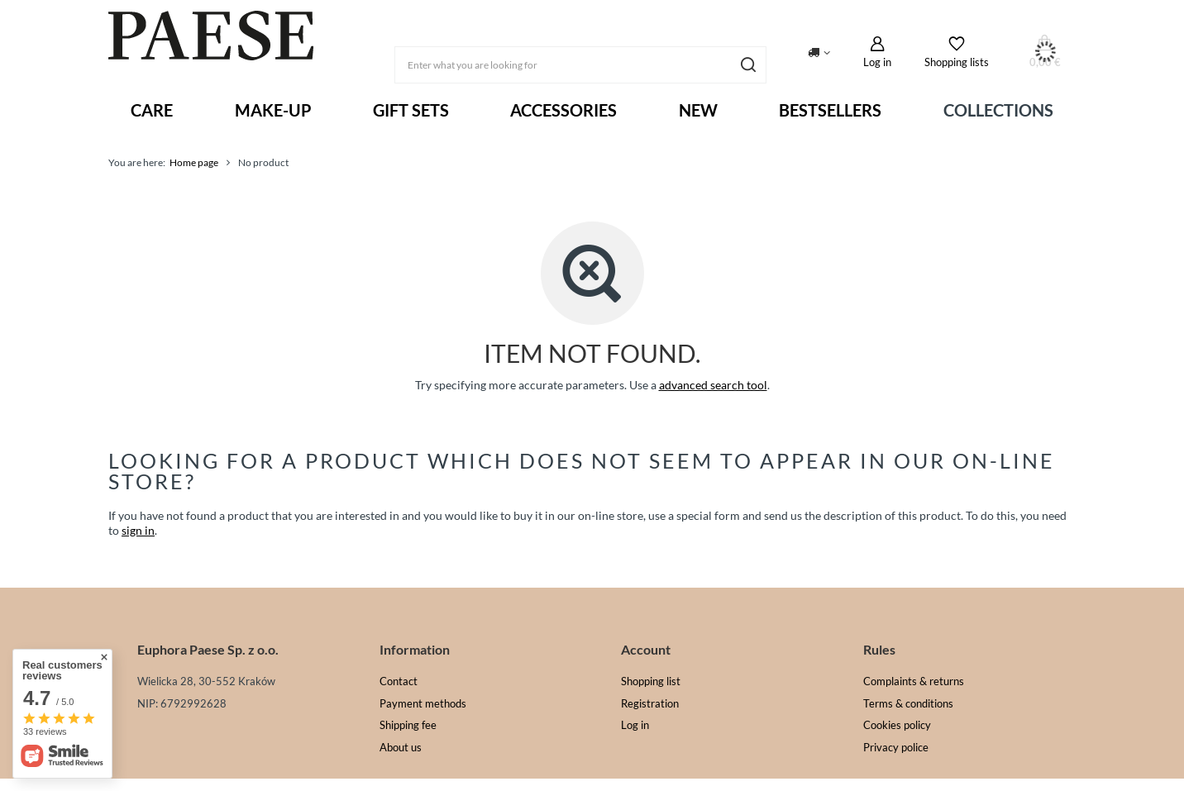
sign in (138, 530)
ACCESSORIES (563, 110)
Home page (193, 162)
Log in (877, 62)
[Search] (747, 64)
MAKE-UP (273, 110)
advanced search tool (713, 385)
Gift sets (411, 110)
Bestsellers (830, 110)
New (698, 110)
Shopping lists (956, 62)
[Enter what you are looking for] (580, 64)
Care (152, 110)
